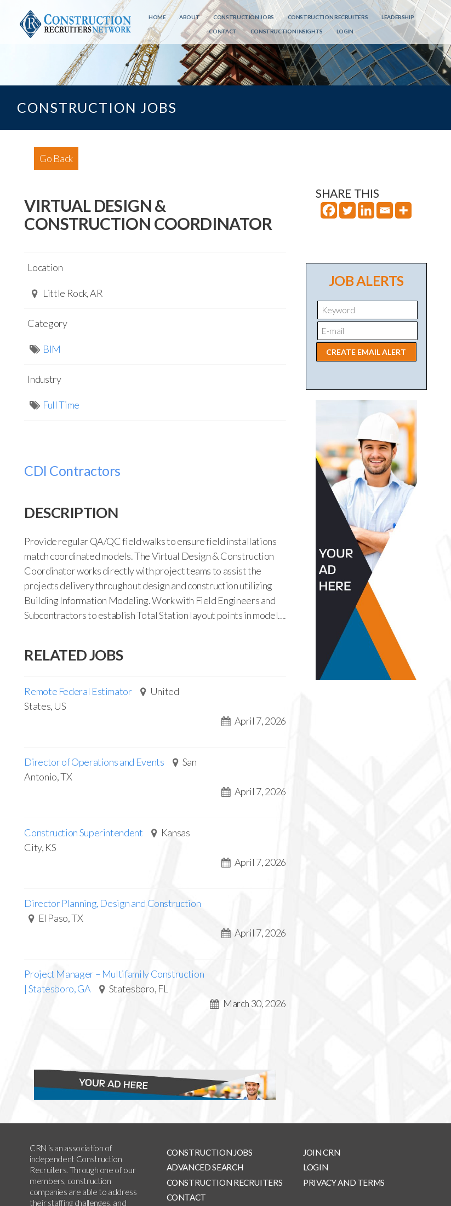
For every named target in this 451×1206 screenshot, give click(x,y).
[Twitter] (347, 210)
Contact (222, 31)
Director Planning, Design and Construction (112, 903)
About (189, 17)
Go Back (55, 158)
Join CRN (321, 1152)
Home (157, 17)
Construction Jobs (243, 17)
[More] (403, 210)
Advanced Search (205, 1167)
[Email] (384, 210)
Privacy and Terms (344, 1182)
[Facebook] (329, 210)
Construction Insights (286, 31)
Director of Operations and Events (94, 762)
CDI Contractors (72, 470)
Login (344, 31)
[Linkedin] (366, 210)
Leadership (397, 17)
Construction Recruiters (328, 17)
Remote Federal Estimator (78, 691)
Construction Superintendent (83, 832)
